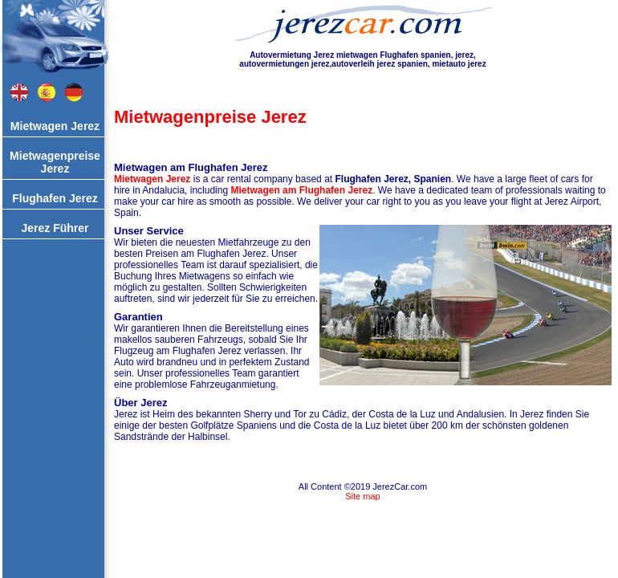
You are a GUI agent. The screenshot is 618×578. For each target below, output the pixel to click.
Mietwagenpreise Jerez (55, 162)
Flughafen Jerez (55, 198)
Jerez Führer (54, 228)
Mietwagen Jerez (55, 126)
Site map (362, 496)
